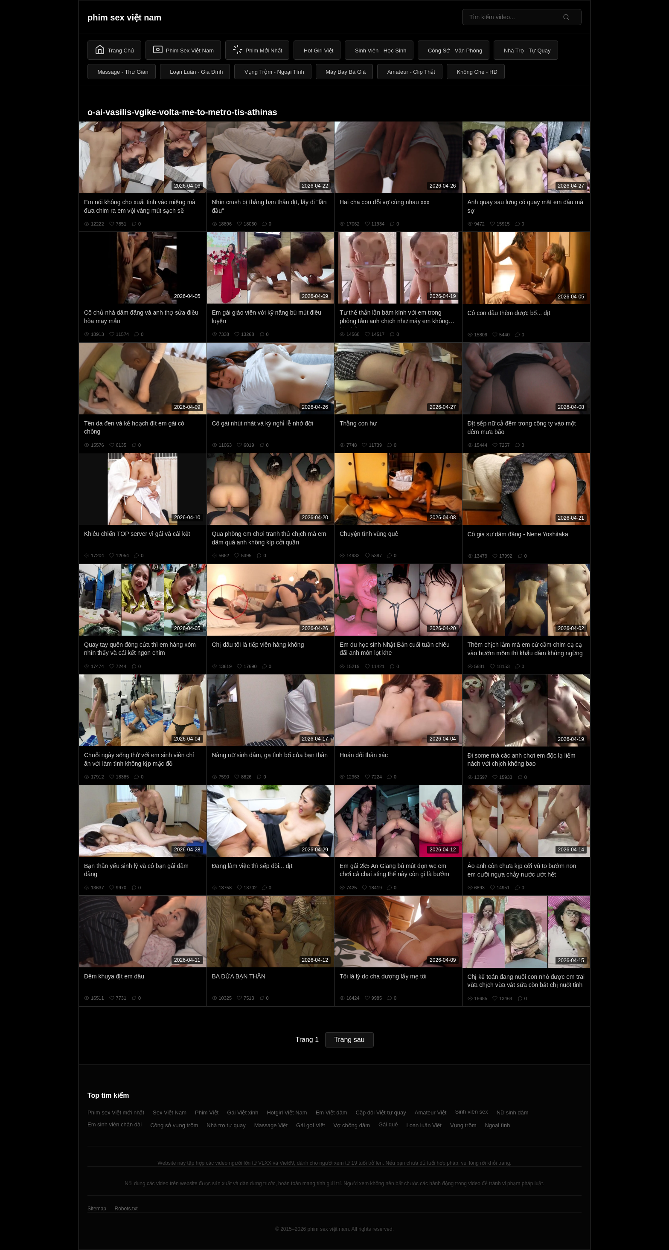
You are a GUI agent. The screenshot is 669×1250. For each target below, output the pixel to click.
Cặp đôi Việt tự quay (381, 1112)
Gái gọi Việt (310, 1125)
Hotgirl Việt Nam (287, 1112)
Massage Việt (271, 1125)
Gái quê (388, 1124)
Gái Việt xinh (242, 1112)
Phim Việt (206, 1112)
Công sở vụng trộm (174, 1125)
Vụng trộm (463, 1125)
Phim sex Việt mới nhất (115, 1112)
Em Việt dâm (331, 1112)
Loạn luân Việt (424, 1125)
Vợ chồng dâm (352, 1125)
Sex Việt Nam (169, 1112)
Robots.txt (125, 1209)
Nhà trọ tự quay (226, 1125)
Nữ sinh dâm (513, 1112)
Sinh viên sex (471, 1111)
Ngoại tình (497, 1125)
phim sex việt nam (124, 17)
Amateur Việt (431, 1112)
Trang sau (349, 1039)
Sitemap (96, 1209)
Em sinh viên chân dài (114, 1124)
